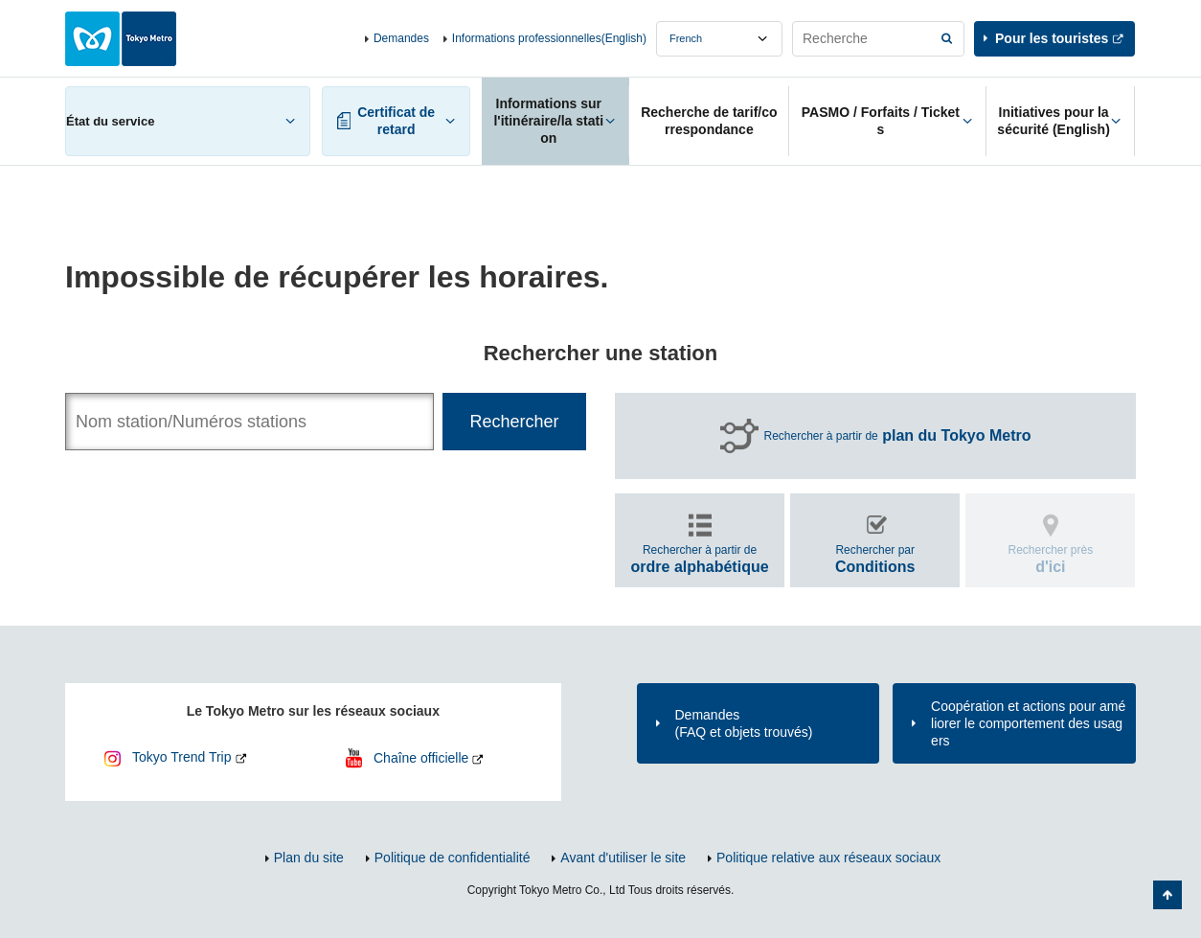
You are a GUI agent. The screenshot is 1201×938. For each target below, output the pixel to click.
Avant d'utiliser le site (623, 857)
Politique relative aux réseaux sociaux (828, 857)
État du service (110, 121)
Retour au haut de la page (1167, 895)
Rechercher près (1051, 559)
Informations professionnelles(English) (549, 38)
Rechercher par (875, 559)
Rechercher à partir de (897, 436)
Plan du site (309, 857)
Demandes (401, 38)
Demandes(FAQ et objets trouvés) (744, 723)
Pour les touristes (1051, 38)
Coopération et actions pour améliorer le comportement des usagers (1028, 723)
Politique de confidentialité (452, 857)
